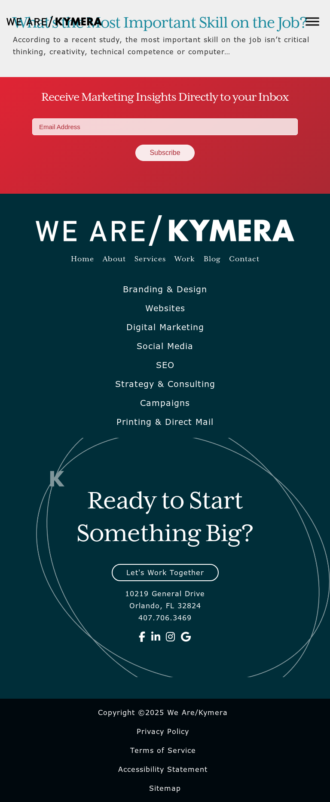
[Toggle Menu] (312, 21)
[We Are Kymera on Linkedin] (156, 637)
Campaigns (165, 403)
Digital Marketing (165, 327)
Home (82, 259)
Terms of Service (163, 750)
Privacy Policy (163, 731)
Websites (165, 308)
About (114, 259)
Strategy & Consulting (165, 384)
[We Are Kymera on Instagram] (170, 637)
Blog (212, 259)
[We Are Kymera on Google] (186, 637)
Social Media (165, 346)
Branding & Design (165, 289)
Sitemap (165, 788)
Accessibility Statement (163, 769)
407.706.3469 (165, 617)
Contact (244, 259)
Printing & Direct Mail (165, 421)
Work (184, 259)
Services (150, 259)
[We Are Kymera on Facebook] (142, 637)
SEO (165, 365)
